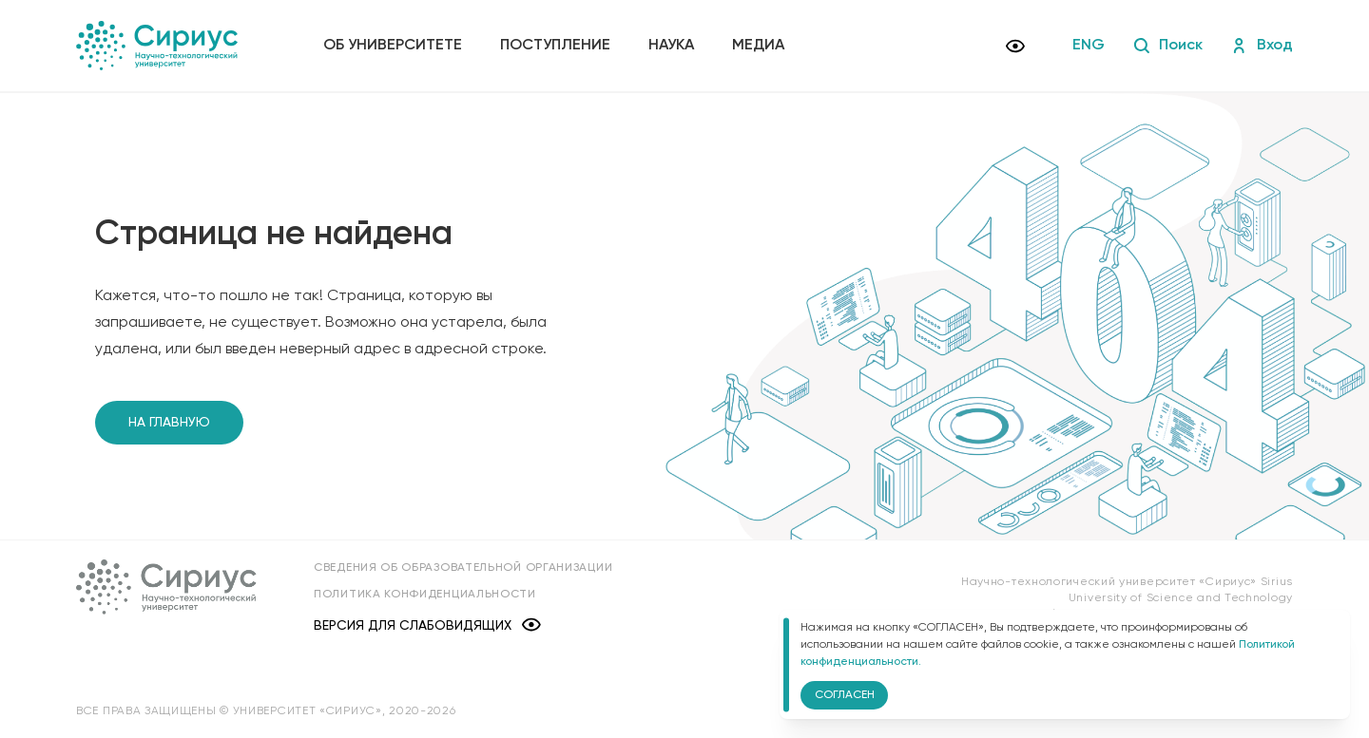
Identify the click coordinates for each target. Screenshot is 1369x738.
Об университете (392, 45)
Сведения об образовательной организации (463, 568)
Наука (671, 45)
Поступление (555, 45)
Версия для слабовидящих (427, 626)
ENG (1088, 45)
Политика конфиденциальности (425, 594)
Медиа (758, 45)
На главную (169, 422)
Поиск (1168, 45)
